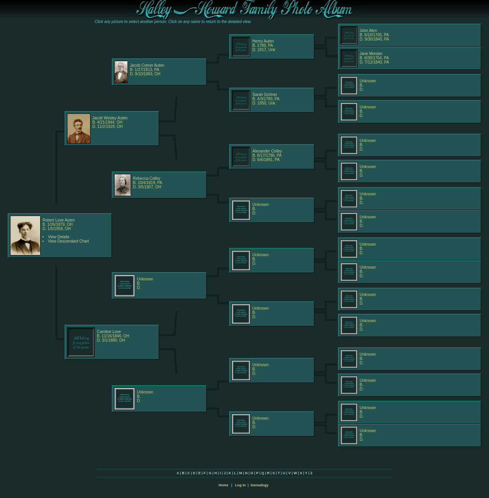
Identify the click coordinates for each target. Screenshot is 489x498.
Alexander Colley (267, 151)
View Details (58, 237)
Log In (240, 485)
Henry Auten (263, 41)
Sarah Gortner (264, 94)
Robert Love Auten (59, 220)
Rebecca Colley (146, 178)
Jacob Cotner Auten (147, 65)
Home (223, 485)
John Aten (368, 30)
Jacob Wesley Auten (110, 118)
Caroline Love (109, 332)
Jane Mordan (371, 53)
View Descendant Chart (68, 241)
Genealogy (260, 485)
